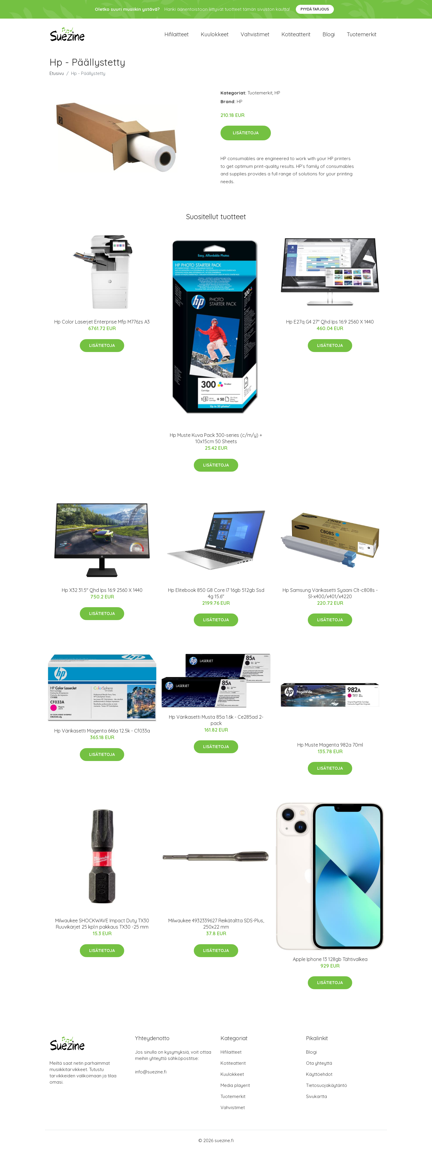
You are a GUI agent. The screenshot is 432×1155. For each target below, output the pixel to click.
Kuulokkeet (215, 36)
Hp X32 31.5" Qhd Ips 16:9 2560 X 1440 (102, 594)
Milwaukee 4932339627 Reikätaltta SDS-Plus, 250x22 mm (216, 928)
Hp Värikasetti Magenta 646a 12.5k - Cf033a (102, 735)
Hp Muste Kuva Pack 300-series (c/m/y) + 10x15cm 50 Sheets (216, 442)
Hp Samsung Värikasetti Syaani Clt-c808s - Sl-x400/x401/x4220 (330, 597)
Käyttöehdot (319, 1078)
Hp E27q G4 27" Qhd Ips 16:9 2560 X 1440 (330, 326)
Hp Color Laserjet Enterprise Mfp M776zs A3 (102, 326)
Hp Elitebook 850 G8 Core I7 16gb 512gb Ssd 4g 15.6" (216, 597)
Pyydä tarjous (315, 9)
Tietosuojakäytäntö (326, 1089)
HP (277, 97)
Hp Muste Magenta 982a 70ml (330, 749)
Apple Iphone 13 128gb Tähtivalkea (330, 963)
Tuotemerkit (361, 36)
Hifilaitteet (176, 36)
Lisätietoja (246, 137)
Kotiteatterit (295, 36)
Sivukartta (316, 1100)
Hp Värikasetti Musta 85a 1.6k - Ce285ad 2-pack (216, 724)
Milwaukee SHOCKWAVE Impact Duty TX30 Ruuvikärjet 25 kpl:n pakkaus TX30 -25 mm (102, 928)
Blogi (328, 36)
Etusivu (57, 77)
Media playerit (235, 1089)
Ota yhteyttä (319, 1067)
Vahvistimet (255, 36)
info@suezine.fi (150, 1076)
